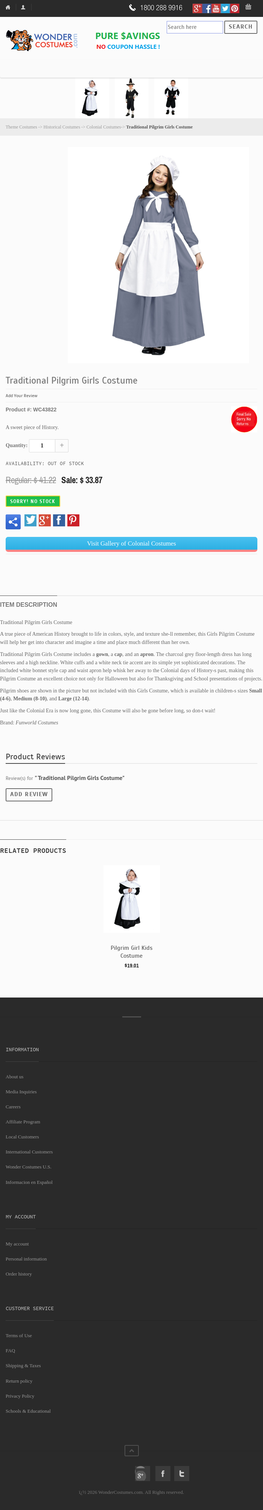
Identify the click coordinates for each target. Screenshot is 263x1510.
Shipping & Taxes (23, 1365)
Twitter (181, 1473)
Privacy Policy (20, 1396)
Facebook (162, 1473)
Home (11, 7)
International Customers (29, 1152)
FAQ (10, 1350)
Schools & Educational (28, 1411)
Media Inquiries (21, 1091)
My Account (24, 7)
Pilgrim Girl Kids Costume (131, 952)
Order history (19, 1274)
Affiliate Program (23, 1122)
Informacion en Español (29, 1182)
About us (14, 1076)
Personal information (26, 1259)
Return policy (19, 1381)
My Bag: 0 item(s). (248, 7)
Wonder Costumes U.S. (29, 1167)
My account (17, 1244)
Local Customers (22, 1137)
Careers (13, 1106)
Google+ (142, 1473)
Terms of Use (19, 1335)
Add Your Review (22, 395)
